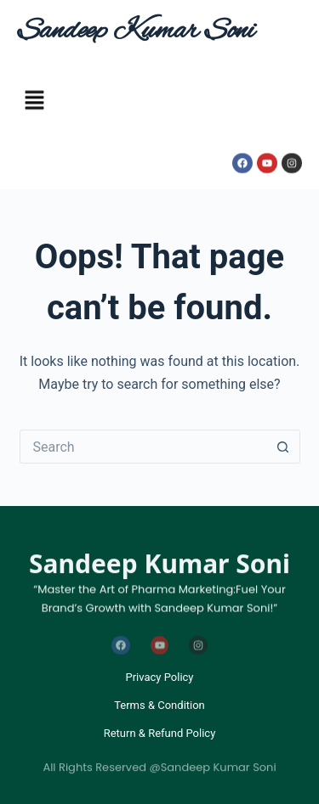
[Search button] (283, 447)
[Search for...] (143, 447)
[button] (34, 102)
